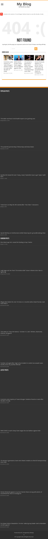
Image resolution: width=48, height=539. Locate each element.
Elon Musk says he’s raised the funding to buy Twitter (16, 242)
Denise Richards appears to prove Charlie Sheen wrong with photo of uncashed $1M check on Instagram (39, 67)
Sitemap (32, 532)
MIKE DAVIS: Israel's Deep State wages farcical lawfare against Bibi (18, 65)
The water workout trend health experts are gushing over (18, 118)
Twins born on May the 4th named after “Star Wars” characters (19, 205)
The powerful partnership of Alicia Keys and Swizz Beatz (17, 147)
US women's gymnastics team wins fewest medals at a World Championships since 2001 (29, 66)
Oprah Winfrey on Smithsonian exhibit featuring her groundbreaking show (23, 233)
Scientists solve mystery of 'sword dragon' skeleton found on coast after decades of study (23, 14)
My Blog (24, 4)
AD (21, 532)
